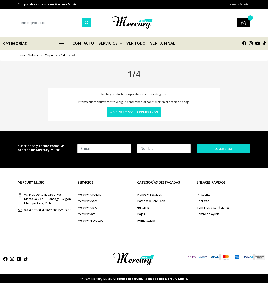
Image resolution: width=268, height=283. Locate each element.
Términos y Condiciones (213, 207)
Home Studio (146, 220)
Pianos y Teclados (149, 194)
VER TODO (136, 43)
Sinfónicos (35, 55)
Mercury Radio (87, 207)
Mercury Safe (86, 214)
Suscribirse (224, 149)
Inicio (21, 55)
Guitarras (143, 207)
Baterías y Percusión (151, 201)
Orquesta (51, 55)
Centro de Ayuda (208, 214)
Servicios (108, 43)
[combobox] (54, 22)
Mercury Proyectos (90, 220)
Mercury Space (87, 201)
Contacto (83, 43)
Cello (64, 55)
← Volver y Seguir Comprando (134, 112)
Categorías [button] (33, 43)
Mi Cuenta (204, 194)
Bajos (141, 214)
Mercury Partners (89, 194)
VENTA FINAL (162, 43)
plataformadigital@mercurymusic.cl (48, 210)
